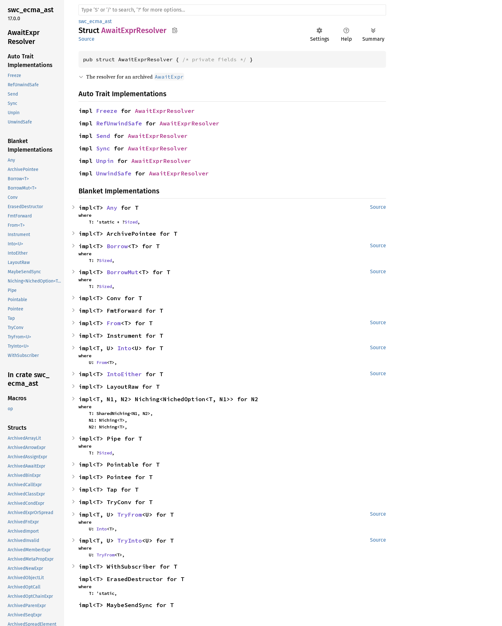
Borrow (117, 246)
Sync (103, 148)
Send (103, 136)
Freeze (106, 110)
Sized (131, 222)
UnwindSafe (113, 173)
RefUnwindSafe (119, 123)
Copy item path (174, 30)
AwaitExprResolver (165, 110)
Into (124, 348)
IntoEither (124, 374)
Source (86, 39)
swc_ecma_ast (95, 21)
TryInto (129, 540)
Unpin (105, 161)
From (114, 323)
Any (112, 207)
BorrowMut (122, 272)
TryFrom (129, 514)
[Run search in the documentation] (232, 9)
